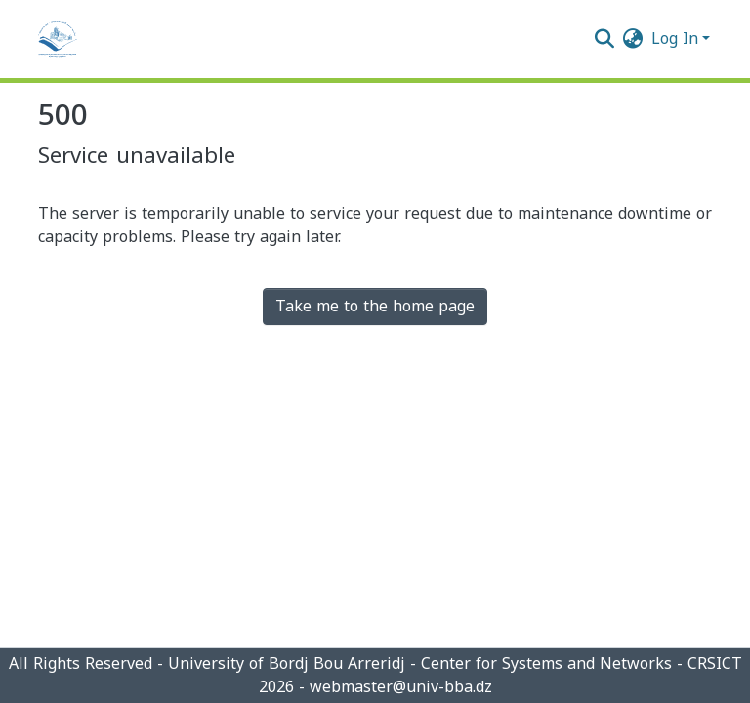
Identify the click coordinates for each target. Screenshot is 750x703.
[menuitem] (633, 39)
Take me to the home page (375, 306)
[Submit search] (605, 39)
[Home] (57, 39)
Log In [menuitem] (674, 38)
